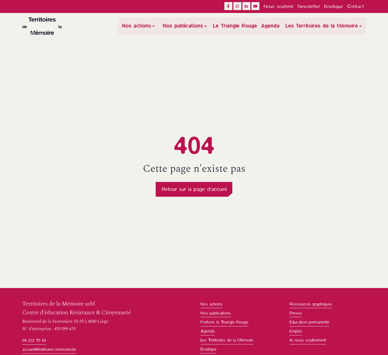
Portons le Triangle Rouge (224, 322)
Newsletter (309, 6)
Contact (355, 6)
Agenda (270, 26)
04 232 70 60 (34, 341)
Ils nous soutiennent (308, 340)
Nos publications (183, 26)
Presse (296, 313)
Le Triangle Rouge (235, 26)
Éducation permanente (309, 322)
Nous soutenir (278, 6)
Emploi (296, 331)
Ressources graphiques (311, 304)
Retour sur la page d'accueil (194, 189)
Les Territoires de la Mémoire (322, 26)
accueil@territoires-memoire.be (49, 350)
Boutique (333, 6)
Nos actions (137, 26)
